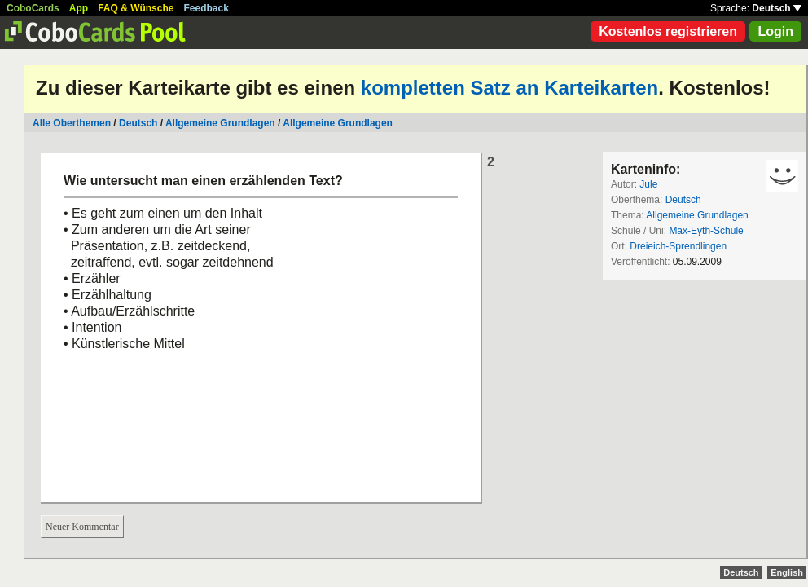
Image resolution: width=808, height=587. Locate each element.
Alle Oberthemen (72, 123)
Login (775, 31)
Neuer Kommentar (82, 526)
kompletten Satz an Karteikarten (509, 88)
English (787, 572)
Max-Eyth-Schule (706, 230)
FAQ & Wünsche (135, 8)
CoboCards (33, 8)
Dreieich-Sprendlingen (678, 246)
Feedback (206, 8)
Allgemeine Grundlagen (220, 123)
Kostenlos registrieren (668, 31)
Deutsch (776, 8)
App (78, 8)
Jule (648, 184)
